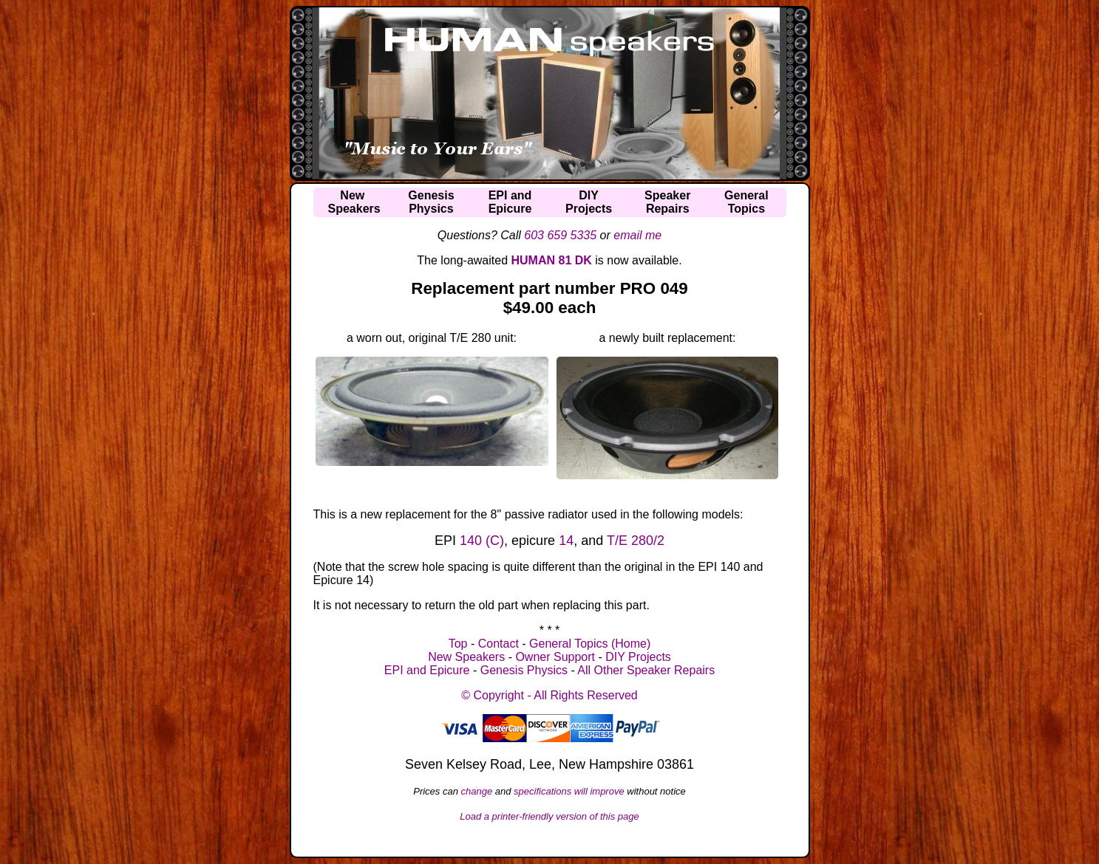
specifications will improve (569, 791)
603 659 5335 (560, 235)
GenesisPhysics (431, 202)
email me (637, 235)
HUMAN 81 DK (551, 260)
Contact (498, 643)
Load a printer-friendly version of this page (549, 816)
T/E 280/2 (635, 540)
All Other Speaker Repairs (646, 670)
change (477, 791)
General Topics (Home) (589, 643)
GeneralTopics (746, 202)
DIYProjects (588, 202)
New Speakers (466, 657)
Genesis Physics (524, 670)
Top (458, 643)
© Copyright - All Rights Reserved (549, 695)
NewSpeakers (354, 202)
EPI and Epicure (427, 670)
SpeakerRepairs (667, 202)
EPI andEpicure (510, 202)
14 (566, 540)
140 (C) (482, 540)
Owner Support (555, 657)
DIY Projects (638, 657)
